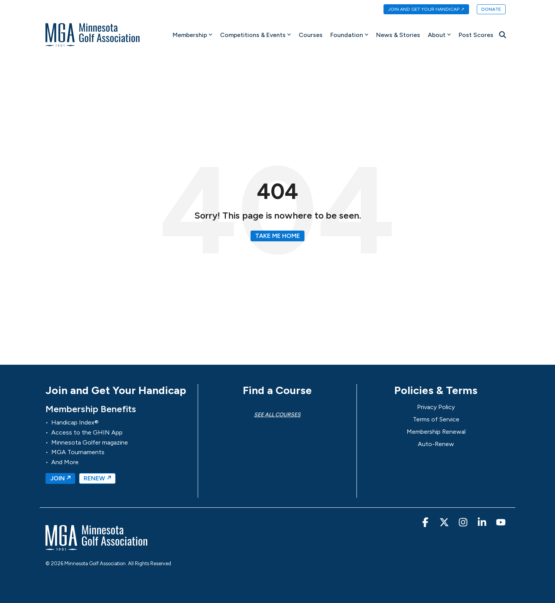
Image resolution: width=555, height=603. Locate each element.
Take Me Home (277, 235)
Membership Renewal (436, 431)
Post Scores (476, 35)
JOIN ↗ (60, 478)
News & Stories (398, 35)
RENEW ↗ (97, 478)
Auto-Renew (436, 444)
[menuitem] (422, 10)
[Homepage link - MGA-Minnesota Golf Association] (96, 547)
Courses (311, 35)
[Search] (503, 35)
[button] (426, 524)
